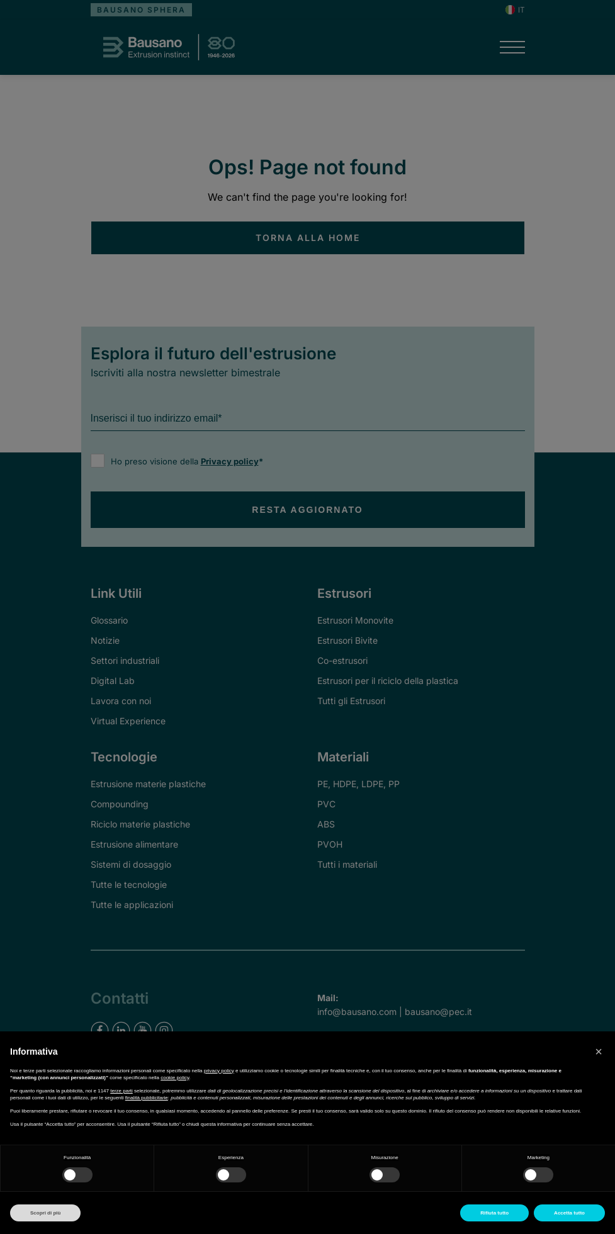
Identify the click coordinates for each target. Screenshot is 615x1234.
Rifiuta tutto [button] (494, 1213)
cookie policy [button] (175, 1077)
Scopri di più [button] (45, 1213)
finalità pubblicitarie (146, 1098)
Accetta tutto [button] (569, 1213)
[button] (599, 1051)
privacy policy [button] (219, 1071)
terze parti (121, 1091)
